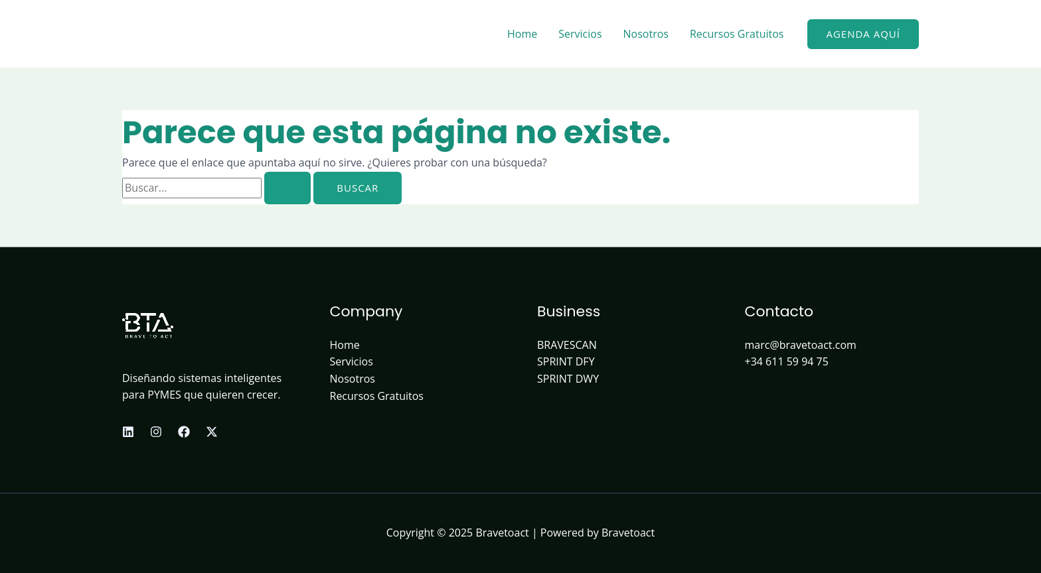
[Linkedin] (128, 432)
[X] (212, 432)
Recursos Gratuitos (736, 34)
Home (522, 34)
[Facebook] (184, 432)
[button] (863, 34)
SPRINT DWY (568, 378)
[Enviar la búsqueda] (287, 188)
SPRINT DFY (566, 361)
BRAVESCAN (567, 345)
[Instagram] (156, 432)
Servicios (579, 34)
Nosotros (646, 34)
